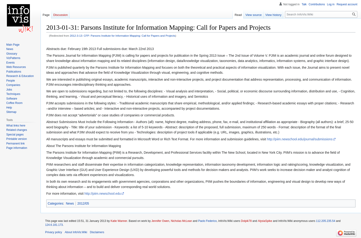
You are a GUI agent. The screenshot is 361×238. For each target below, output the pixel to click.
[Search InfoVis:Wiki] (321, 14)
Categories (55, 203)
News (70, 203)
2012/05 (83, 203)
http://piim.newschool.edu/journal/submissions (299, 139)
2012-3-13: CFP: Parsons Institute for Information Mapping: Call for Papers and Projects (122, 35)
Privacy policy (53, 232)
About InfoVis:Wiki (76, 232)
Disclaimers (97, 232)
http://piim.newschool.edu (102, 193)
